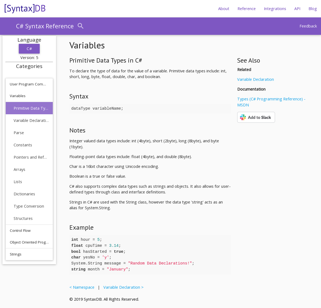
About (223, 8)
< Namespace (83, 287)
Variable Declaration (31, 120)
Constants (23, 144)
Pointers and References (31, 157)
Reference (246, 8)
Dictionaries (24, 193)
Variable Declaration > (122, 287)
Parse (19, 132)
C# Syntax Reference (45, 26)
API (297, 8)
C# (29, 48)
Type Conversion (29, 206)
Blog (312, 8)
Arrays (19, 169)
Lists (18, 181)
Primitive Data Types (31, 108)
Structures (23, 218)
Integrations (275, 8)
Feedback (308, 26)
